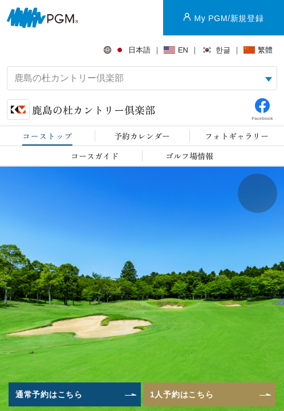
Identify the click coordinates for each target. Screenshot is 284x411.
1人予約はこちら (181, 394)
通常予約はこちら (49, 394)
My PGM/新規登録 (228, 18)
